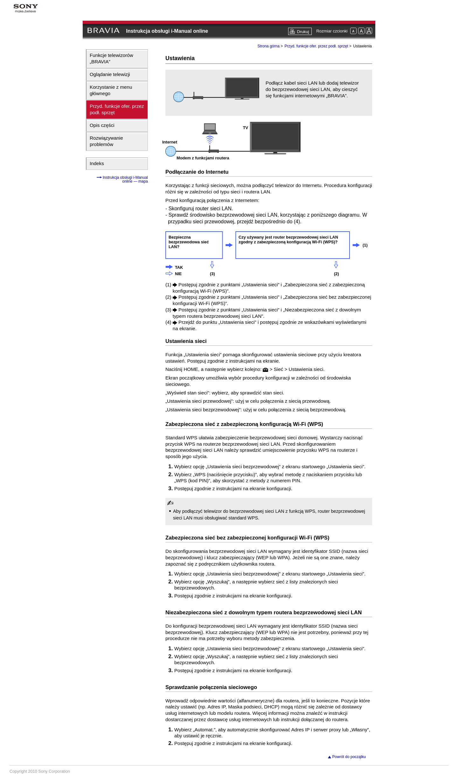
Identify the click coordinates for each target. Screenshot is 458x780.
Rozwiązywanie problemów (106, 141)
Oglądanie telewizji (110, 74)
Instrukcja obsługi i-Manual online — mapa (125, 179)
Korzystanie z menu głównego (111, 90)
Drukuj (303, 31)
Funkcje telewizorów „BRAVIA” (111, 58)
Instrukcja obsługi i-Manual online (167, 31)
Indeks (97, 163)
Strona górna (268, 46)
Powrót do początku (349, 757)
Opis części (102, 125)
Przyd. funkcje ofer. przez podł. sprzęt (117, 109)
